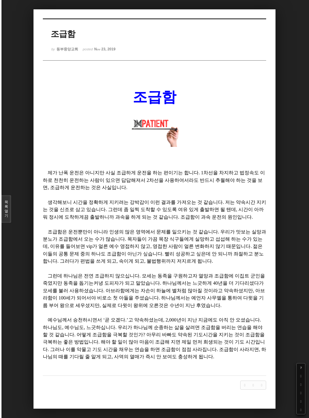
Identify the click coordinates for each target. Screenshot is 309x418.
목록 (6, 209)
